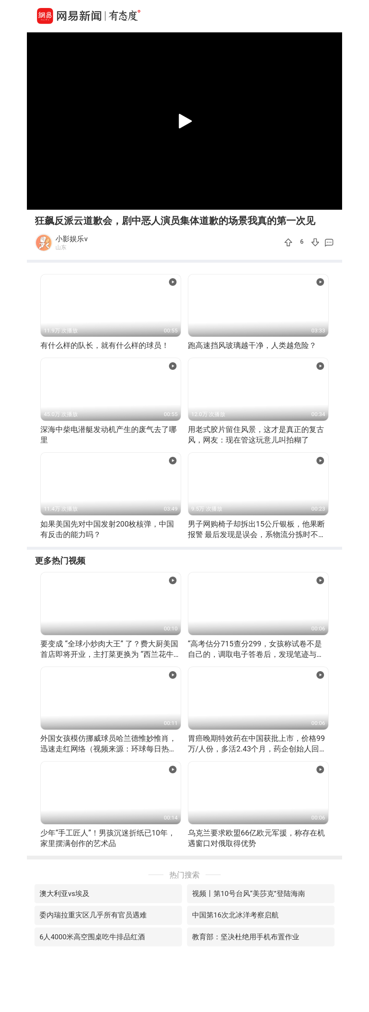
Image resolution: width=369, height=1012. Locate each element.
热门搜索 (184, 874)
